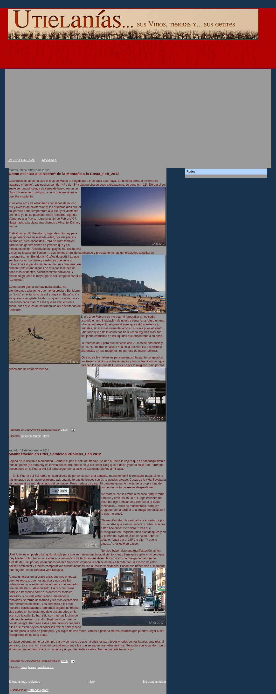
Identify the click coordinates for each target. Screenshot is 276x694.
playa (46, 436)
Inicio (91, 681)
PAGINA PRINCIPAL (21, 160)
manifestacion (45, 667)
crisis (24, 667)
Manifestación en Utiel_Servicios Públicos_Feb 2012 (55, 454)
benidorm (26, 436)
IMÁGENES (49, 160)
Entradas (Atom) (38, 690)
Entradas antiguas (154, 681)
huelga (32, 667)
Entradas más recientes (24, 681)
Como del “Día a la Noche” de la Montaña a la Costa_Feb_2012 (64, 174)
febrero (37, 436)
